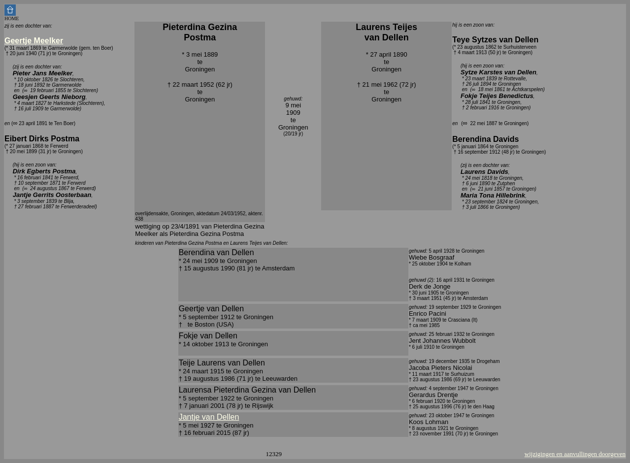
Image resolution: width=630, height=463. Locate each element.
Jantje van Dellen (209, 417)
